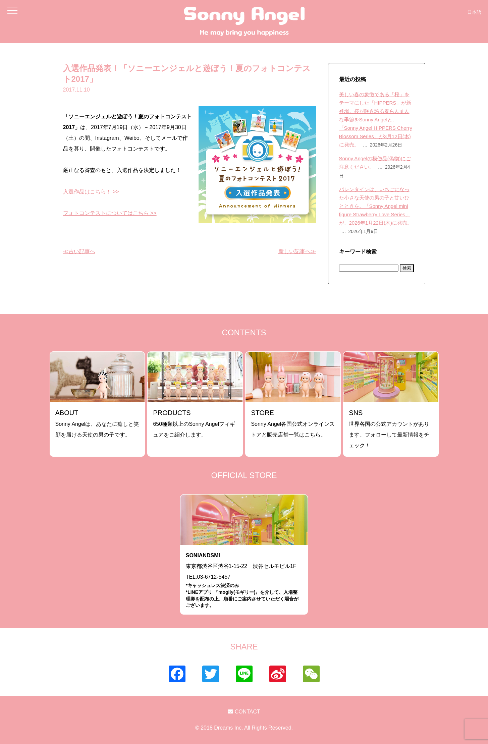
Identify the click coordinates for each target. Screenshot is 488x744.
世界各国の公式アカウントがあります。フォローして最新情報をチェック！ (389, 428)
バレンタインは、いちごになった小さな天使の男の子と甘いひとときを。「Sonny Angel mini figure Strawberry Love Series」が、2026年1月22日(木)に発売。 (375, 206)
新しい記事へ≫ (297, 251)
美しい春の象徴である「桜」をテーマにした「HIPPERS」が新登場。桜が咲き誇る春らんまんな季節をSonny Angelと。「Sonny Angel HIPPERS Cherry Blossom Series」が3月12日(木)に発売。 (375, 120)
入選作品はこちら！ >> (91, 191)
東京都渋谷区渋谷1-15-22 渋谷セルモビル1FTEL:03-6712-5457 (244, 581)
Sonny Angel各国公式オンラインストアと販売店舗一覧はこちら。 (293, 423)
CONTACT (244, 711)
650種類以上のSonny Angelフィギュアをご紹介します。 (194, 423)
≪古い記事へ (79, 251)
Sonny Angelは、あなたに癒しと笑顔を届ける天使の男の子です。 (97, 423)
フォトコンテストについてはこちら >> (110, 213)
